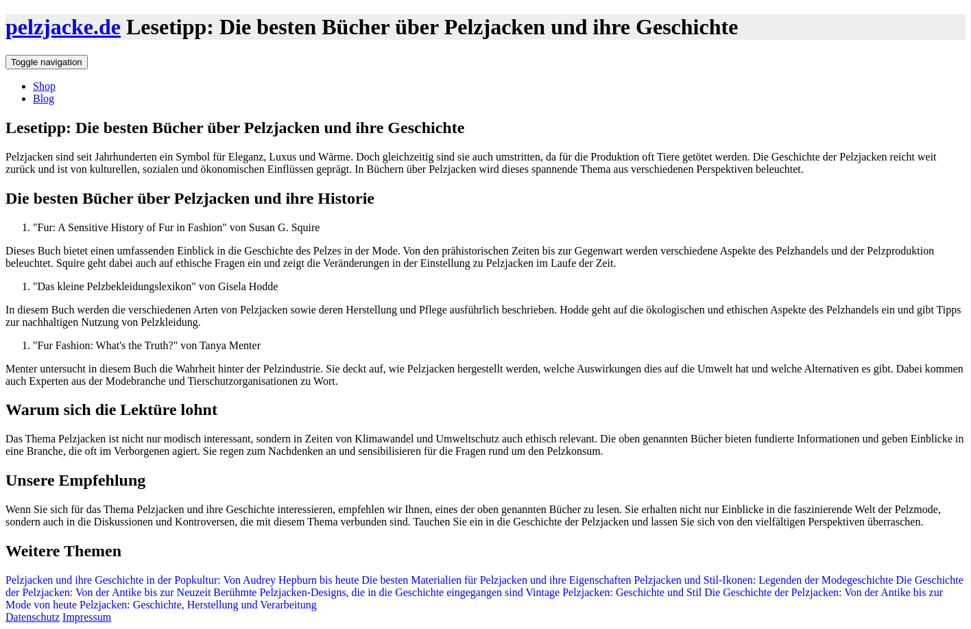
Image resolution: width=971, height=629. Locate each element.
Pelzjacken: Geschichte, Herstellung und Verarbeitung (197, 604)
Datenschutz (32, 617)
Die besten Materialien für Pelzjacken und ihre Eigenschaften (495, 580)
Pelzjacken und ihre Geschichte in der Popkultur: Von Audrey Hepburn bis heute (182, 580)
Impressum (86, 617)
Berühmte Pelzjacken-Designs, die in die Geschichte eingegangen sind (367, 592)
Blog (43, 98)
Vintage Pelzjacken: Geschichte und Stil (612, 592)
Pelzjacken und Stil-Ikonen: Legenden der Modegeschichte (762, 580)
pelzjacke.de (63, 26)
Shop (44, 86)
